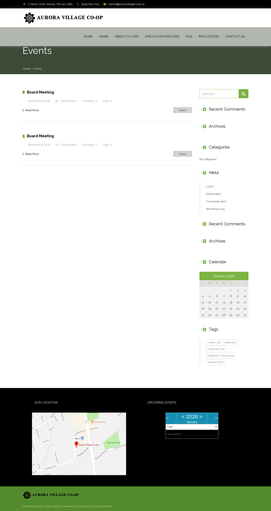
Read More (32, 110)
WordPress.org (215, 209)
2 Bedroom (230, 342)
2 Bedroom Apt (216, 348)
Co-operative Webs (102, 506)
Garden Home (216, 362)
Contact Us (235, 36)
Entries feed (213, 193)
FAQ (189, 36)
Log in (210, 186)
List (170, 426)
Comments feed (216, 201)
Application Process (162, 36)
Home (88, 36)
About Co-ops (126, 36)
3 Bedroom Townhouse (221, 355)
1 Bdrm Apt (214, 342)
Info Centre (209, 36)
